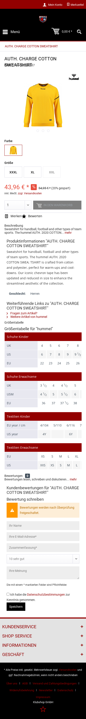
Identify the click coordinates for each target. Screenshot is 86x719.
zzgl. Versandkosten (30, 193)
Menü (11, 31)
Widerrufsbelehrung (21, 690)
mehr (68, 232)
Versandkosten (68, 669)
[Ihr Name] (43, 525)
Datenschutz (65, 690)
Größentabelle (14, 322)
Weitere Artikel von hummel (27, 317)
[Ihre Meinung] (43, 572)
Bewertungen (13, 476)
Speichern (16, 606)
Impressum (43, 697)
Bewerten (32, 216)
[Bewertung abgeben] (43, 558)
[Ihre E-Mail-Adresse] (43, 536)
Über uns (11, 683)
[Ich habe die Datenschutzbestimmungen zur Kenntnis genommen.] (8, 594)
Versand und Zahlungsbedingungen (55, 683)
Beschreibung (13, 225)
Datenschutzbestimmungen (46, 594)
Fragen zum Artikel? (22, 313)
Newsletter (46, 690)
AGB (25, 683)
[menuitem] (75, 5)
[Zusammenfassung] (43, 547)
